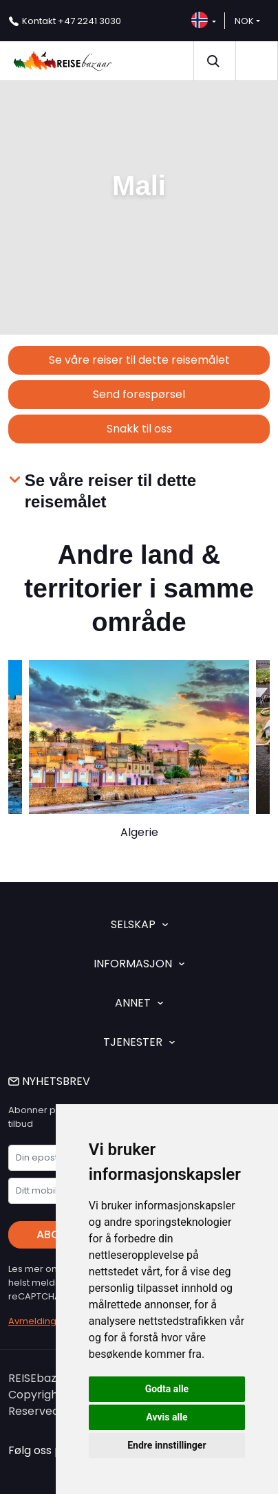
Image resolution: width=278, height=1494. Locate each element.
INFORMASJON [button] (139, 963)
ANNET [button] (139, 1003)
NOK (244, 21)
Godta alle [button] (167, 1388)
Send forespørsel (139, 394)
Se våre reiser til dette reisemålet (139, 360)
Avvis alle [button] (166, 1416)
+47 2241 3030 (71, 21)
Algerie (139, 832)
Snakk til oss (139, 429)
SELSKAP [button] (139, 924)
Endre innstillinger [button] (166, 1445)
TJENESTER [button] (139, 1042)
